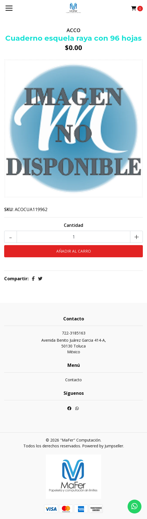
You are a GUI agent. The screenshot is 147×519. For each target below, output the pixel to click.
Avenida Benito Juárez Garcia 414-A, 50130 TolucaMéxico (73, 346)
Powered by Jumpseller (102, 445)
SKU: (9, 209)
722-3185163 (73, 333)
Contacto (73, 379)
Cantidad (73, 225)
